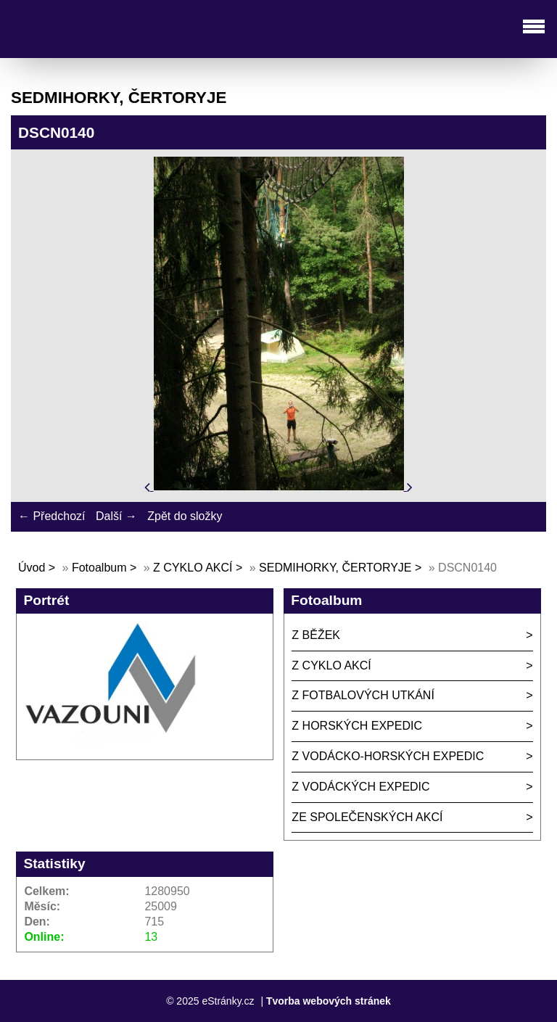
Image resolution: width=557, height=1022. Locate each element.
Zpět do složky (184, 516)
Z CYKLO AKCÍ (192, 567)
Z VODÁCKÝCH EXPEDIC (360, 786)
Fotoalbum (99, 567)
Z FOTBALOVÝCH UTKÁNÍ (363, 695)
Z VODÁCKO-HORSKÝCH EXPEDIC (388, 756)
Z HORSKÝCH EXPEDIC (357, 726)
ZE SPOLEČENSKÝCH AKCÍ (367, 817)
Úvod (31, 567)
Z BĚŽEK (316, 635)
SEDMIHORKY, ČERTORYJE (335, 567)
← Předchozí (51, 516)
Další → (116, 516)
